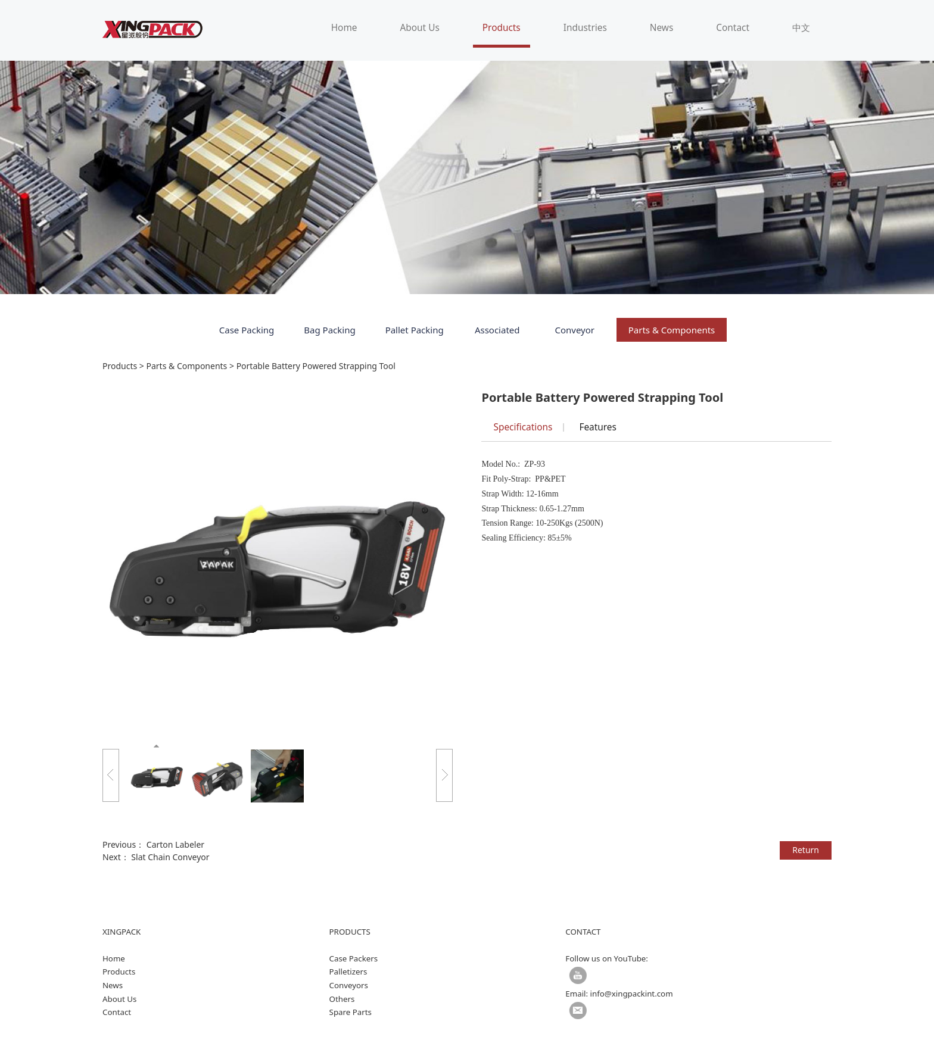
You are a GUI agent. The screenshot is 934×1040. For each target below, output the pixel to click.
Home (344, 27)
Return (805, 849)
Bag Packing (329, 330)
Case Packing (247, 330)
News (662, 27)
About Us (419, 27)
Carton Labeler (175, 844)
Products (501, 27)
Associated (497, 330)
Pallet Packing (414, 330)
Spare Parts (350, 1012)
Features (597, 427)
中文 (801, 27)
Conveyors (348, 985)
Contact (732, 27)
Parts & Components (671, 330)
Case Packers (353, 958)
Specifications (522, 427)
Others (342, 999)
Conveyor (574, 330)
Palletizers (348, 971)
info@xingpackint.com (631, 993)
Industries (585, 27)
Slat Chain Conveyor (170, 857)
